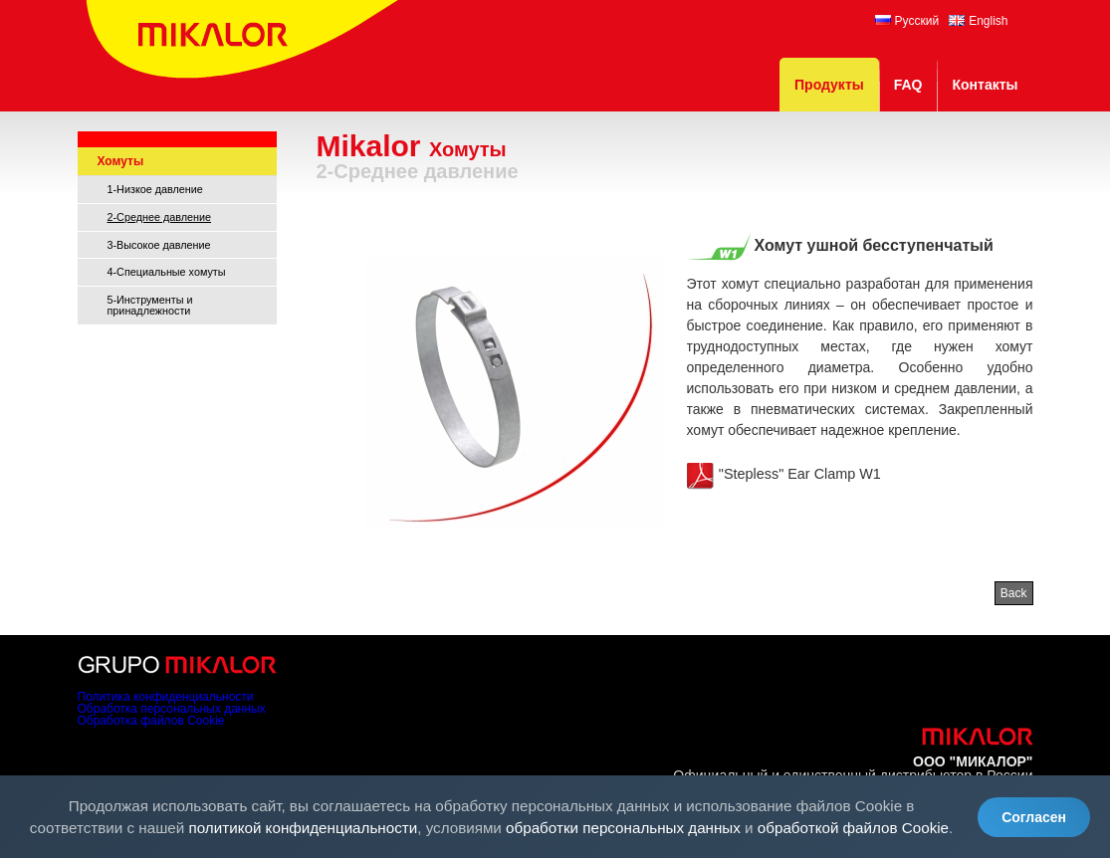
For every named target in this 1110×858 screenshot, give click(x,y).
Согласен (1033, 817)
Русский (907, 21)
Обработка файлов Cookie (151, 721)
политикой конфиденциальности (303, 827)
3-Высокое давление (159, 245)
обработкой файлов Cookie (853, 827)
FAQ (908, 85)
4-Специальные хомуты (167, 272)
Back (1013, 593)
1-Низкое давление (155, 189)
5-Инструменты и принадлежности (150, 305)
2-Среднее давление (160, 217)
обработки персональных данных (623, 827)
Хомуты (121, 161)
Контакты (984, 85)
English (978, 21)
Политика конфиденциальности (166, 697)
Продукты (829, 85)
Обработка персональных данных (172, 709)
